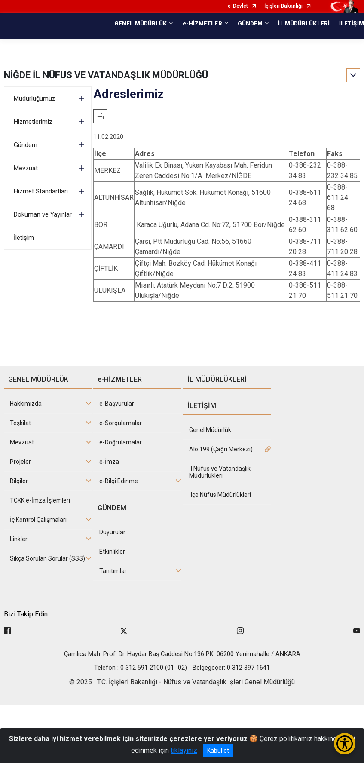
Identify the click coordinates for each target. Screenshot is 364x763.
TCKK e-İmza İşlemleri (40, 500)
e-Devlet (238, 6)
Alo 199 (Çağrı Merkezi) (221, 449)
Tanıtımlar (113, 570)
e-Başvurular (116, 403)
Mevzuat (26, 168)
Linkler (19, 539)
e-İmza (109, 461)
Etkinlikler (112, 551)
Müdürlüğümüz (34, 98)
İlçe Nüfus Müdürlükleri (220, 494)
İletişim (24, 238)
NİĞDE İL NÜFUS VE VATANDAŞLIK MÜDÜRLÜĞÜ (106, 75)
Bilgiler (19, 481)
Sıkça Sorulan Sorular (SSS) (47, 558)
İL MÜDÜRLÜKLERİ (304, 23)
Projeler (20, 461)
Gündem (25, 145)
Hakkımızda (26, 403)
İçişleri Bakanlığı (283, 6)
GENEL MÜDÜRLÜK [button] (140, 23)
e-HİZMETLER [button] (202, 23)
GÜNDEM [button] (250, 23)
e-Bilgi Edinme (118, 481)
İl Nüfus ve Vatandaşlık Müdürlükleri (220, 472)
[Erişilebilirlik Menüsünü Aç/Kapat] (344, 743)
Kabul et (218, 750)
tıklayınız (184, 750)
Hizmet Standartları (41, 191)
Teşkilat (20, 423)
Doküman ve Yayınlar (43, 214)
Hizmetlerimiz (33, 122)
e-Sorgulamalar (120, 423)
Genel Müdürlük (210, 429)
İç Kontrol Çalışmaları (38, 519)
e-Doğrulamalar (120, 442)
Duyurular (112, 532)
